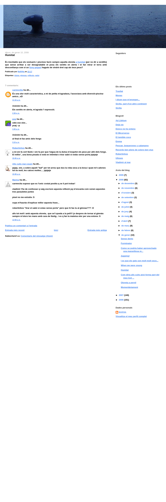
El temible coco (123, 137)
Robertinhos (18, 148)
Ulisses (119, 158)
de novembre (128, 188)
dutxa (16, 75)
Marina (15, 180)
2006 (121, 300)
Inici (56, 230)
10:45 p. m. (16, 158)
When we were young (131, 265)
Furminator (126, 243)
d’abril (124, 221)
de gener (126, 235)
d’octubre (126, 193)
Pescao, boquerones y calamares (132, 145)
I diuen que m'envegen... (128, 99)
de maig (125, 216)
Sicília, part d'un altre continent (131, 104)
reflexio (31, 75)
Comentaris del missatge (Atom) (37, 236)
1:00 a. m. (16, 129)
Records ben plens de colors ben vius (134, 150)
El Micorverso (122, 133)
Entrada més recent (15, 230)
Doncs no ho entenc (126, 129)
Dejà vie (120, 124)
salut (37, 75)
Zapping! (125, 256)
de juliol (125, 207)
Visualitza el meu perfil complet (131, 316)
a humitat (80, 62)
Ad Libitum (121, 120)
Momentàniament (129, 287)
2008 (121, 179)
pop (14, 119)
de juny (125, 211)
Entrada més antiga (97, 230)
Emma (119, 141)
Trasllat (119, 91)
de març (125, 225)
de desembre (128, 183)
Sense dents (127, 238)
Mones (119, 95)
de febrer (126, 230)
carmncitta (17, 90)
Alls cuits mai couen (22, 164)
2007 (121, 295)
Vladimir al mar (123, 162)
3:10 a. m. (16, 142)
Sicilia (119, 108)
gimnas (23, 75)
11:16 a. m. (16, 100)
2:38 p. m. (16, 113)
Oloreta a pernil (128, 282)
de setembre (127, 197)
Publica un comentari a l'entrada (21, 225)
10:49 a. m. (16, 174)
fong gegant (35, 67)
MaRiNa (122, 312)
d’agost (125, 202)
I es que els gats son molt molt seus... (139, 261)
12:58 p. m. (16, 220)
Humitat (125, 270)
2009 (121, 175)
